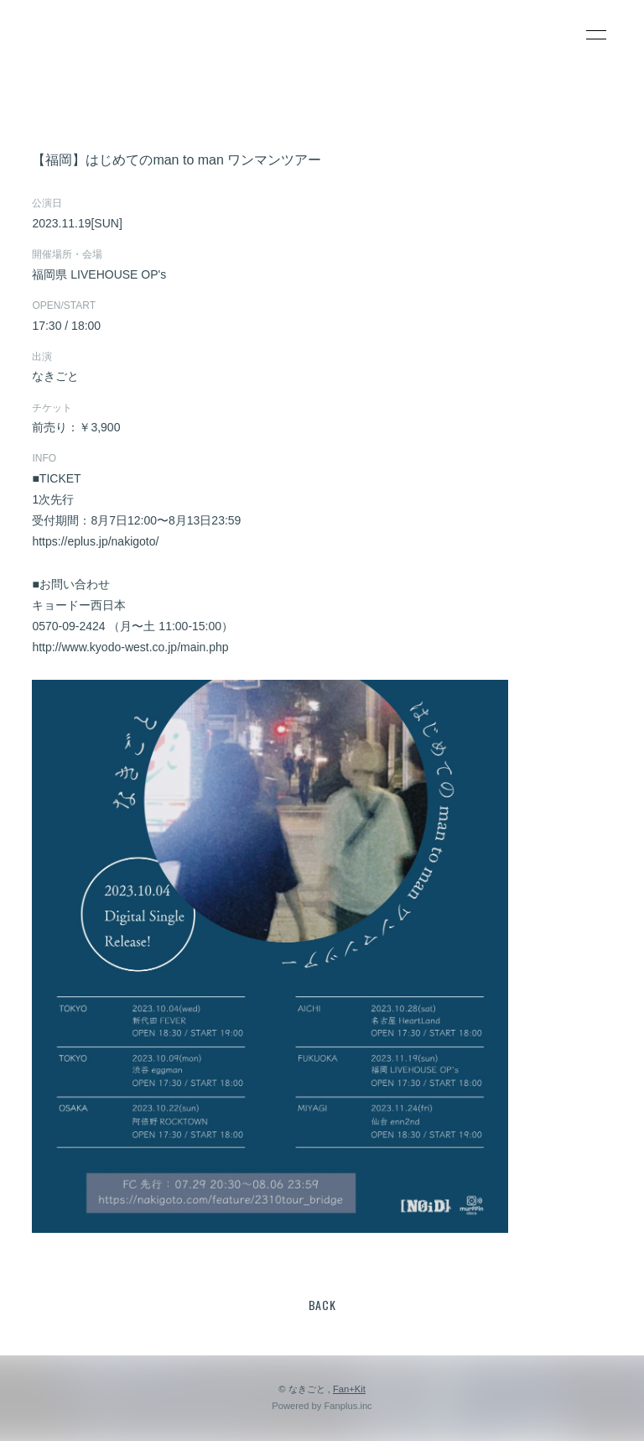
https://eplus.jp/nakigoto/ (95, 541)
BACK (322, 1304)
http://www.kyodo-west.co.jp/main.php (130, 647)
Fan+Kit (349, 1389)
